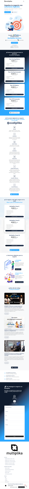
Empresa (14, 412)
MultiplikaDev (19, 282)
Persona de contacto (14, 408)
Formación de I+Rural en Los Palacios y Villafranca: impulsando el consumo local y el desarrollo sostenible (14, 354)
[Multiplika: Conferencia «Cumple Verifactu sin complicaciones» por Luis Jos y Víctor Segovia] (14, 298)
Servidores (14, 12)
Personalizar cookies (13, 487)
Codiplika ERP (14, 194)
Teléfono (14, 420)
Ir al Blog (14, 367)
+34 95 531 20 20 (14, 397)
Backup (18, 269)
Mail (14, 416)
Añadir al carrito (14, 68)
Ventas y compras (7, 468)
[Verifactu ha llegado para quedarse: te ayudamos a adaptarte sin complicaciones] (14, 322)
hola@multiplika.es (14, 402)
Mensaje (14, 427)
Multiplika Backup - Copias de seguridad (10, 461)
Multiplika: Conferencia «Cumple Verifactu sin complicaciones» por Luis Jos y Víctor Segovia (13, 307)
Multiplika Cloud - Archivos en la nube (10, 460)
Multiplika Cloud (14, 250)
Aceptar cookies (21, 487)
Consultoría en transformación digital (10, 464)
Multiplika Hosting (14, 112)
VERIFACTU (7, 12)
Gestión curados (7, 472)
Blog (5, 477)
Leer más (6, 313)
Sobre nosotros (7, 481)
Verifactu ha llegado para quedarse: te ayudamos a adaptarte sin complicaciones (14, 330)
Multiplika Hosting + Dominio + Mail (9, 458)
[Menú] (24, 1)
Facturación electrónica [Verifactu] (9, 469)
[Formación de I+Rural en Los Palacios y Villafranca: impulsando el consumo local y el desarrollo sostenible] (14, 345)
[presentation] (11, 439)
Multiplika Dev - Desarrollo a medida (9, 463)
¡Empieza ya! (14, 42)
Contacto (6, 480)
